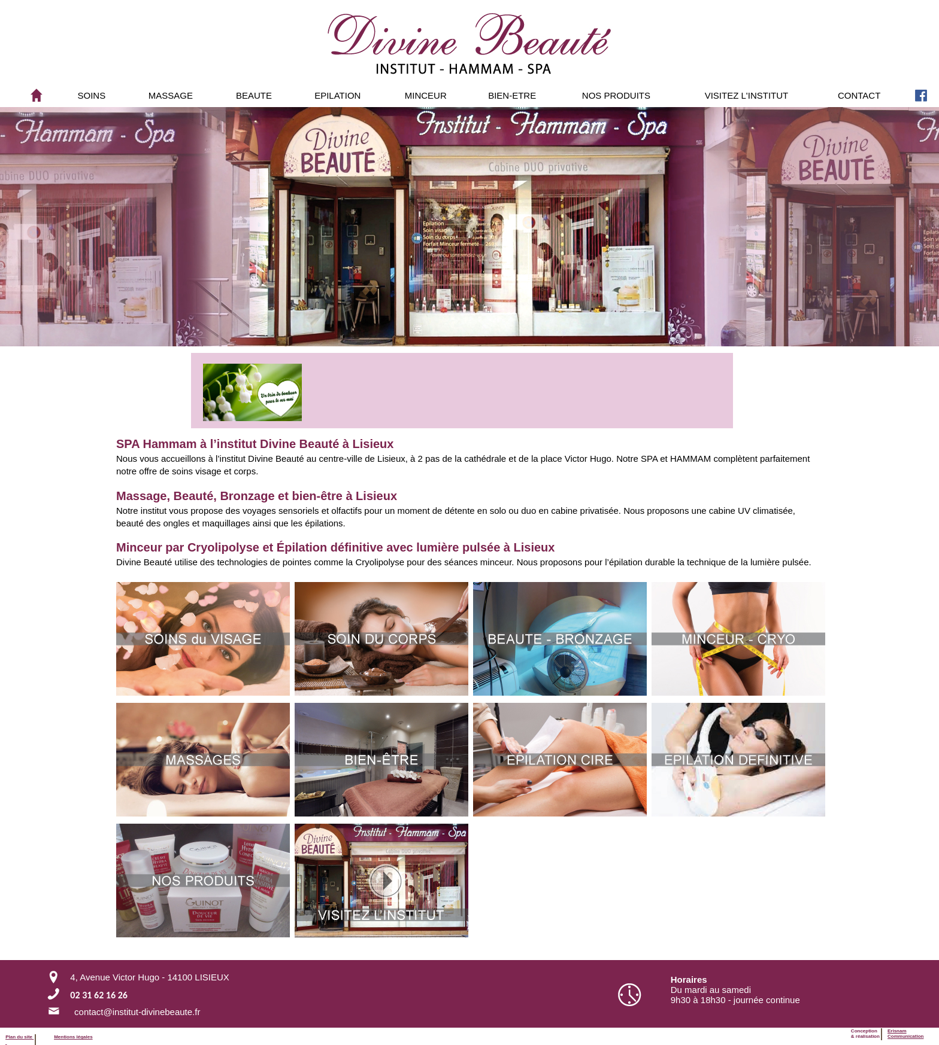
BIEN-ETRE (512, 95)
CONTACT (859, 95)
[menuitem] (91, 95)
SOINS (92, 95)
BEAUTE (254, 95)
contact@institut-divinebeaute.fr (137, 1012)
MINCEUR (426, 95)
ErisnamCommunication (905, 1033)
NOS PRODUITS (616, 95)
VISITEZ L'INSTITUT (747, 95)
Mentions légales (73, 1037)
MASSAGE (171, 95)
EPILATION (337, 95)
